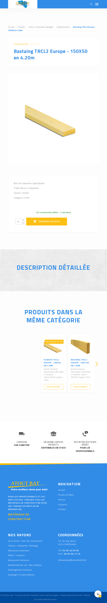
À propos (62, 504)
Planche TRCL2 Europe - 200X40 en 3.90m (52, 362)
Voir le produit (53, 387)
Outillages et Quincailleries (21, 574)
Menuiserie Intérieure (18, 560)
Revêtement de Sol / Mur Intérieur (25, 565)
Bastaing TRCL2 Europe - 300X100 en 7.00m (80, 362)
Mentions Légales (51, 595)
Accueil (61, 490)
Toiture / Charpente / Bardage (23, 545)
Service (61, 499)
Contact (62, 509)
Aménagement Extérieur (20, 569)
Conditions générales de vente (71, 595)
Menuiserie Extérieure (19, 550)
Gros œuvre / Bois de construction (25, 541)
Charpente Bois (21, 44)
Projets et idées (66, 494)
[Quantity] (18, 221)
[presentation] (10, 364)
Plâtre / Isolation (16, 555)
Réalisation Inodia (37, 595)
